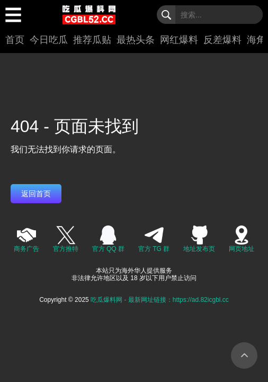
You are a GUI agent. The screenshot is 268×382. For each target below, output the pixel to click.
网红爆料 (179, 39)
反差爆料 (222, 39)
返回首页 (36, 193)
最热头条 (136, 39)
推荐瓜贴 (92, 39)
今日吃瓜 (49, 39)
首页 (14, 39)
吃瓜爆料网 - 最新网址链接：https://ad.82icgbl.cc (160, 299)
